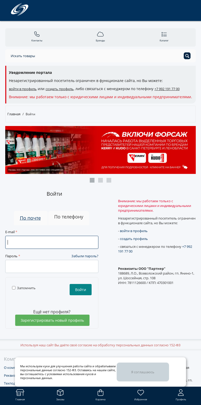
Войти (80, 289)
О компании (14, 367)
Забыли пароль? (84, 256)
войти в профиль (23, 88)
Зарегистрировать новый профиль (52, 320)
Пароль (11, 256)
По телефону (68, 217)
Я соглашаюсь (142, 372)
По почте (30, 218)
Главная (13, 114)
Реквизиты (12, 375)
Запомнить (24, 288)
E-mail (10, 231)
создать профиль (60, 88)
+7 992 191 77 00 (167, 88)
